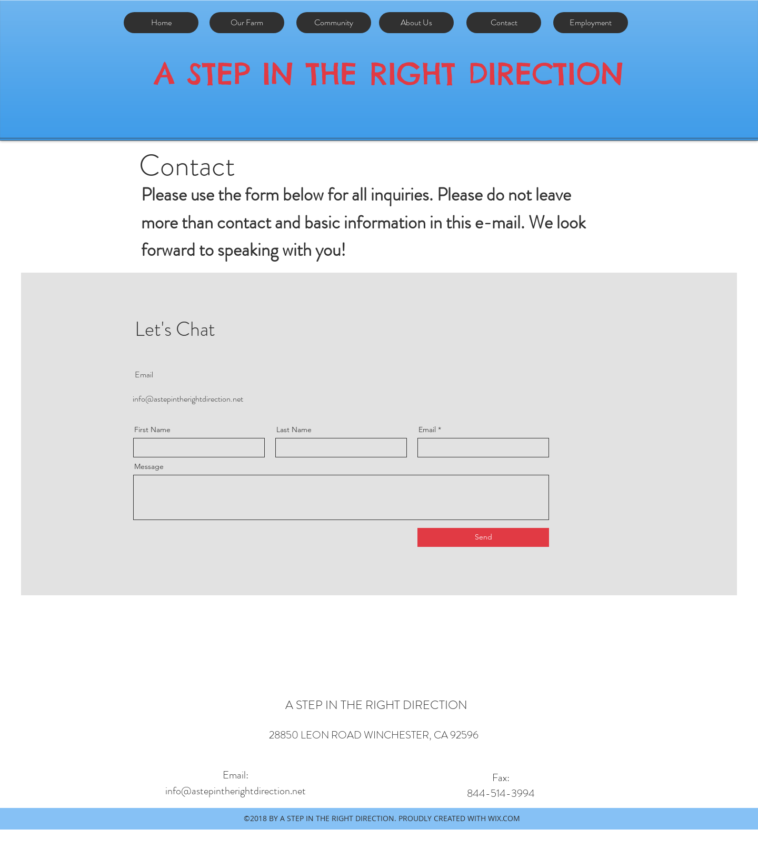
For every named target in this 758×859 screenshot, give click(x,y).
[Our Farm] (247, 22)
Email (427, 429)
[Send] (483, 537)
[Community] (333, 22)
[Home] (161, 22)
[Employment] (590, 22)
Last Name (294, 429)
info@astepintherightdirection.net (188, 399)
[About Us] (416, 22)
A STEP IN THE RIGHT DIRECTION (389, 73)
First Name (152, 429)
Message (149, 466)
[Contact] (503, 22)
